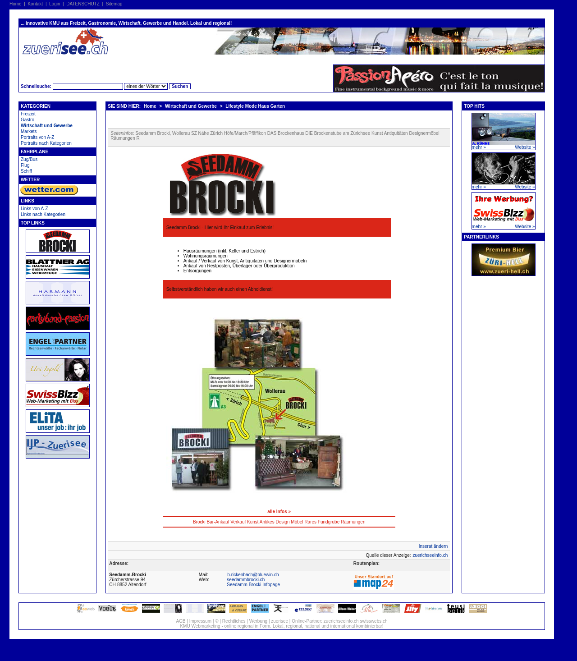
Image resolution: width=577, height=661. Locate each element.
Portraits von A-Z (37, 137)
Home (15, 3)
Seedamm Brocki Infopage (253, 584)
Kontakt (35, 3)
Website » (525, 147)
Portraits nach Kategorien (46, 143)
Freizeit (28, 113)
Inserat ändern (433, 546)
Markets (29, 131)
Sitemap (114, 3)
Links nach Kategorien (43, 214)
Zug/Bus (29, 159)
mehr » (479, 147)
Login (54, 3)
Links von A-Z (34, 208)
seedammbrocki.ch (246, 579)
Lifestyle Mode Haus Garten (255, 106)
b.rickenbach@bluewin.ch (253, 574)
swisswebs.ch (373, 621)
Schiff (26, 171)
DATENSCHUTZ (83, 3)
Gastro (27, 119)
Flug (25, 165)
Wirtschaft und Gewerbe (47, 125)
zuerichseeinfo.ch (430, 555)
